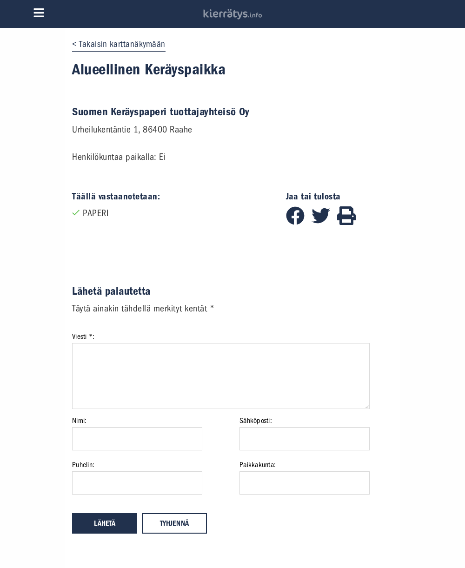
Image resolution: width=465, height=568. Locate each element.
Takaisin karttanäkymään (122, 44)
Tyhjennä (174, 523)
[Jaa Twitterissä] (324, 222)
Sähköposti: (255, 420)
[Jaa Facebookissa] (299, 222)
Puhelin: (83, 465)
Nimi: (79, 420)
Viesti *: (83, 336)
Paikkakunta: (257, 465)
